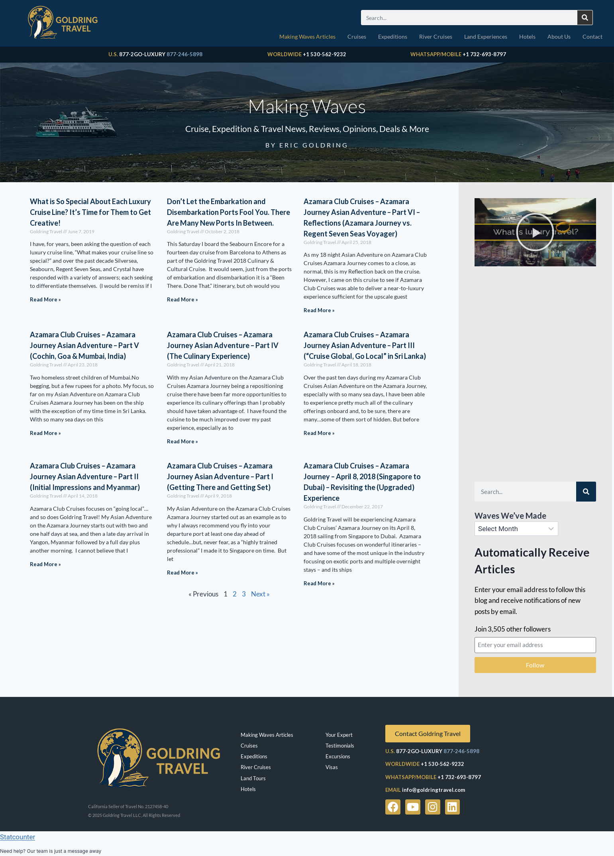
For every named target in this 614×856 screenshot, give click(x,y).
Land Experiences (485, 36)
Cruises (356, 36)
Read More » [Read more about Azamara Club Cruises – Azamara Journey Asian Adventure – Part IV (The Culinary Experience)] (182, 441)
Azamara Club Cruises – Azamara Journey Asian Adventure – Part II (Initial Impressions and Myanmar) (85, 476)
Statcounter (17, 837)
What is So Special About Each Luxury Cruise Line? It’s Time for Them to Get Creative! (90, 212)
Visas (332, 767)
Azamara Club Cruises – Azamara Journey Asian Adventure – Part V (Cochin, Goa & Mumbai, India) (84, 345)
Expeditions (392, 36)
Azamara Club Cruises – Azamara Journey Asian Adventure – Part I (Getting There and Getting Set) (220, 476)
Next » (260, 594)
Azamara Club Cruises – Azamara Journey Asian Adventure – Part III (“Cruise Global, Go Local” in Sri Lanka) (365, 345)
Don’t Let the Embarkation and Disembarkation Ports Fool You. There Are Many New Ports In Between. (228, 212)
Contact (592, 36)
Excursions (338, 756)
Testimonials (340, 745)
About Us (559, 36)
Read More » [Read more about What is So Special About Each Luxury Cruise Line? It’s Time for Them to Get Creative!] (45, 299)
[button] (535, 232)
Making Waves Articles (307, 36)
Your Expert (339, 735)
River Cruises (435, 36)
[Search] (584, 17)
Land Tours (253, 778)
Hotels (527, 36)
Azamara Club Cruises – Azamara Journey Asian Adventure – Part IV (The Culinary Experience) (223, 345)
